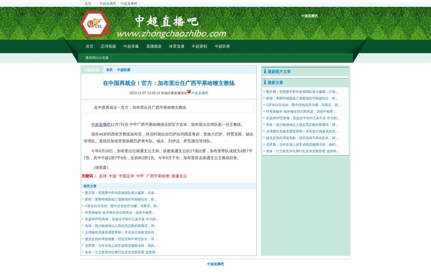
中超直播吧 (108, 4)
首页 (88, 4)
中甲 (140, 176)
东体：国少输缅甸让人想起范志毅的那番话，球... (121, 226)
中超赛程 (199, 46)
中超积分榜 (306, 25)
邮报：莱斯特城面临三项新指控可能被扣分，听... (121, 199)
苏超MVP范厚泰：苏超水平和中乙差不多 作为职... (121, 219)
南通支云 (179, 176)
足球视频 (108, 46)
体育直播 (176, 46)
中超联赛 (222, 46)
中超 (113, 176)
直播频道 (154, 46)
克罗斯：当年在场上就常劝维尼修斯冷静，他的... (121, 246)
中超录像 (131, 46)
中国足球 (126, 176)
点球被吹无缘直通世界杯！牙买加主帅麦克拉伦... (121, 232)
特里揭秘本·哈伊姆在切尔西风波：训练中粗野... (119, 212)
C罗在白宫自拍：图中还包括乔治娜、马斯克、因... (122, 206)
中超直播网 (129, 4)
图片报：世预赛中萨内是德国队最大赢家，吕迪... (121, 193)
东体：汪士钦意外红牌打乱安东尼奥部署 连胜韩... (121, 252)
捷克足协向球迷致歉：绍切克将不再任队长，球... (121, 239)
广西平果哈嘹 (157, 176)
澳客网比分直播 (97, 58)
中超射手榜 (319, 25)
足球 (103, 176)
